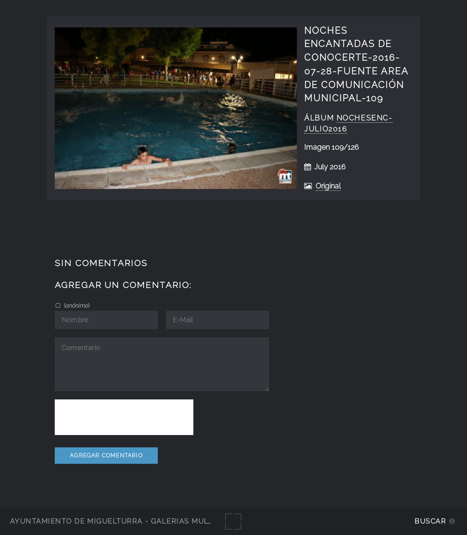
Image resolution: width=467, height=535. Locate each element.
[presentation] (124, 417)
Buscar (430, 521)
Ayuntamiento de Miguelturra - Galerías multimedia (125, 521)
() (75, 305)
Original (328, 186)
